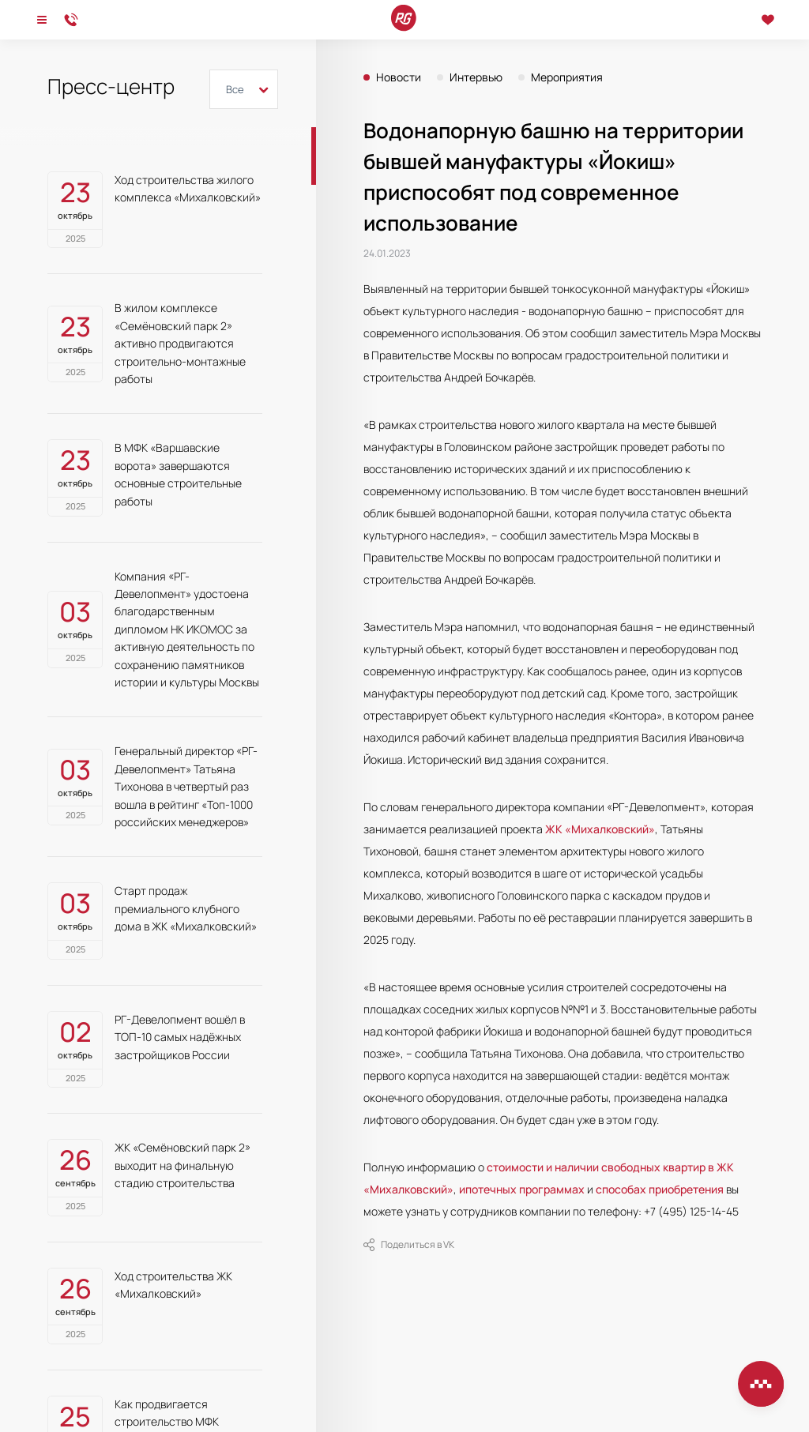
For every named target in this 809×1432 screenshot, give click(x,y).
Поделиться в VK (408, 1244)
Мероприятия (567, 77)
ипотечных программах (522, 1189)
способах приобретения (660, 1189)
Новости (398, 77)
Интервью (476, 77)
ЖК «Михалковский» (600, 828)
